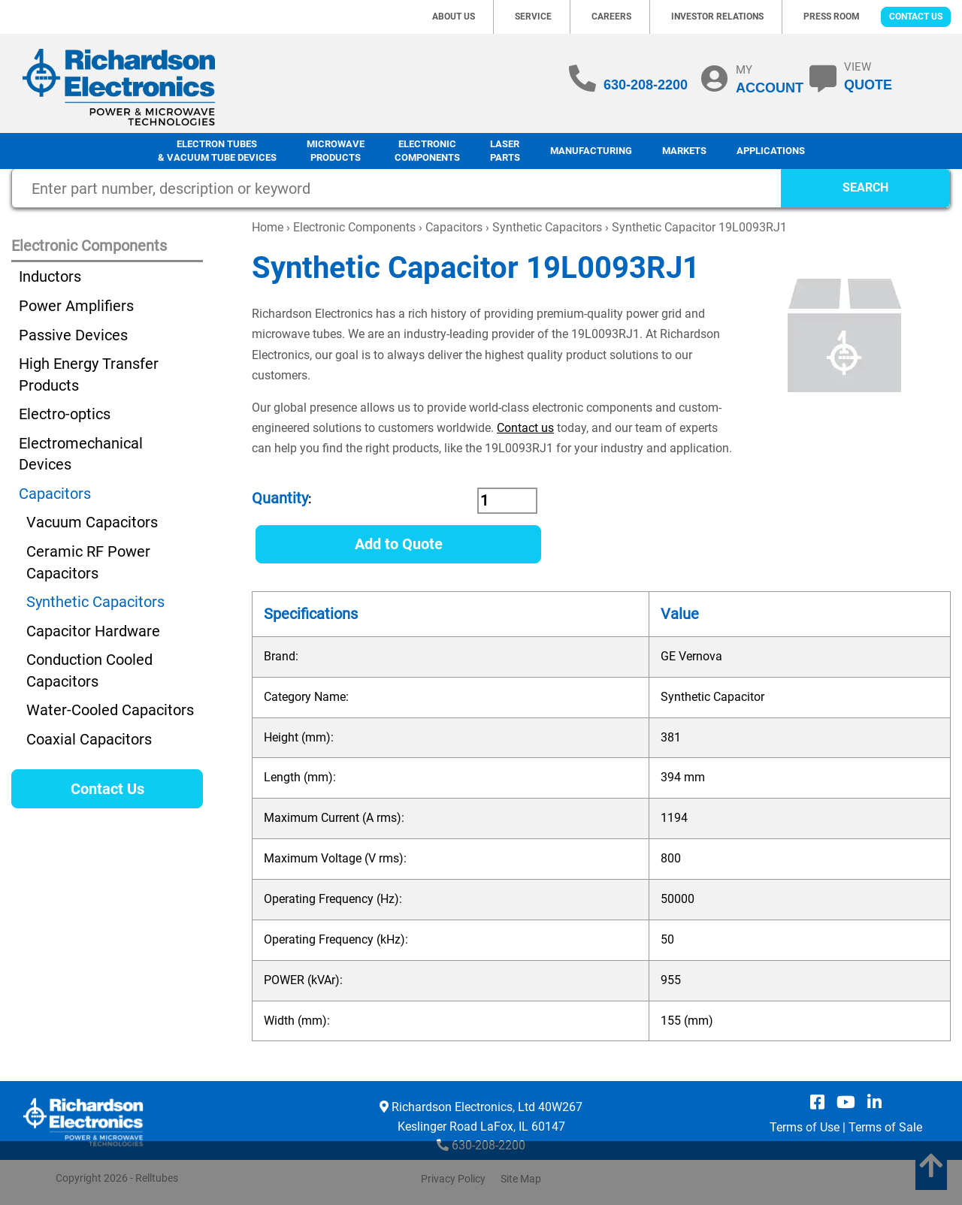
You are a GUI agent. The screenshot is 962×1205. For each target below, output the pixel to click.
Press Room (831, 16)
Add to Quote (399, 544)
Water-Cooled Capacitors (110, 710)
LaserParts (505, 151)
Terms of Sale (885, 1127)
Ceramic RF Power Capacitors (88, 562)
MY (769, 79)
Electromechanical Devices (81, 454)
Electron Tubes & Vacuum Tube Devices (217, 151)
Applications (771, 150)
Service (533, 16)
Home (267, 227)
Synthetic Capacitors (547, 227)
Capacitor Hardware (93, 631)
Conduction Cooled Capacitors (89, 670)
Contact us (525, 428)
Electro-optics (64, 414)
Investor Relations (717, 16)
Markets (684, 150)
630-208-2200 (646, 84)
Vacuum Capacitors (92, 522)
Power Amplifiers (76, 306)
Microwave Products (336, 151)
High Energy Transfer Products (89, 374)
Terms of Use (804, 1127)
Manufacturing (591, 150)
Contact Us (915, 16)
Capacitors (454, 227)
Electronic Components (427, 151)
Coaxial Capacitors (89, 739)
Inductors (50, 276)
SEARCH (865, 187)
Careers (611, 16)
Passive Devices (73, 335)
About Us (453, 16)
